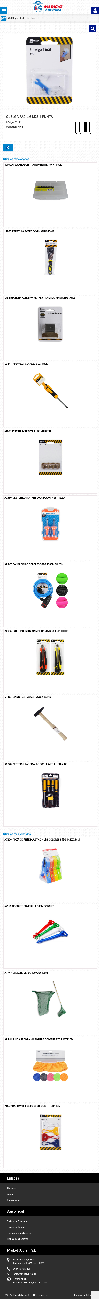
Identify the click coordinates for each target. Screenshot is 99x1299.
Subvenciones (14, 1200)
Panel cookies (40, 1295)
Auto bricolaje (27, 18)
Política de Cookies (16, 1227)
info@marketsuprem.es (24, 1274)
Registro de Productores (19, 1233)
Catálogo (13, 18)
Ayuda (10, 1194)
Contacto (11, 1188)
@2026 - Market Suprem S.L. (18, 1295)
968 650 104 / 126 (21, 1268)
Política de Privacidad (17, 1221)
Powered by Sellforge (84, 1295)
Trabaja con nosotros (17, 1239)
